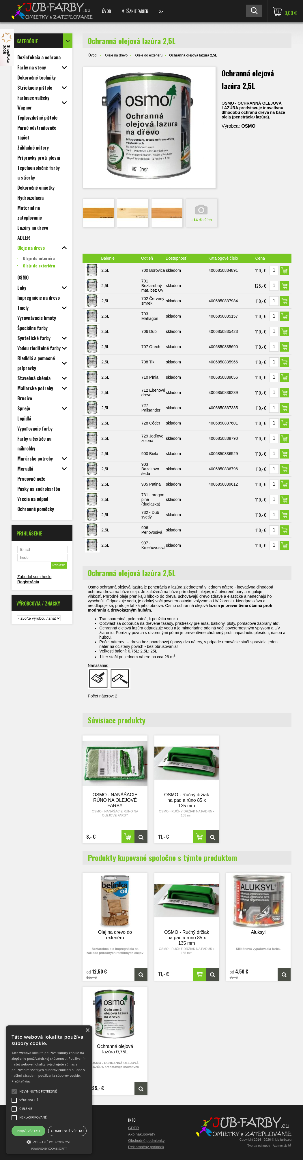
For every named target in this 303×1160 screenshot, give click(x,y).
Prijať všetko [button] (28, 1131)
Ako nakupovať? (142, 1134)
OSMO (248, 126)
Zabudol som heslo (34, 576)
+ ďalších (201, 220)
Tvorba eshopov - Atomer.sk (269, 1145)
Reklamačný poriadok (146, 1147)
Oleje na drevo (116, 55)
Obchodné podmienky (146, 1140)
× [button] (87, 1030)
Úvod (106, 11)
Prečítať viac (21, 1081)
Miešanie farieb (134, 11)
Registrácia (28, 582)
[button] (49, 1141)
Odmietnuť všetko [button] (67, 1131)
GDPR (133, 1128)
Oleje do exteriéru (148, 55)
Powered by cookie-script (49, 1148)
